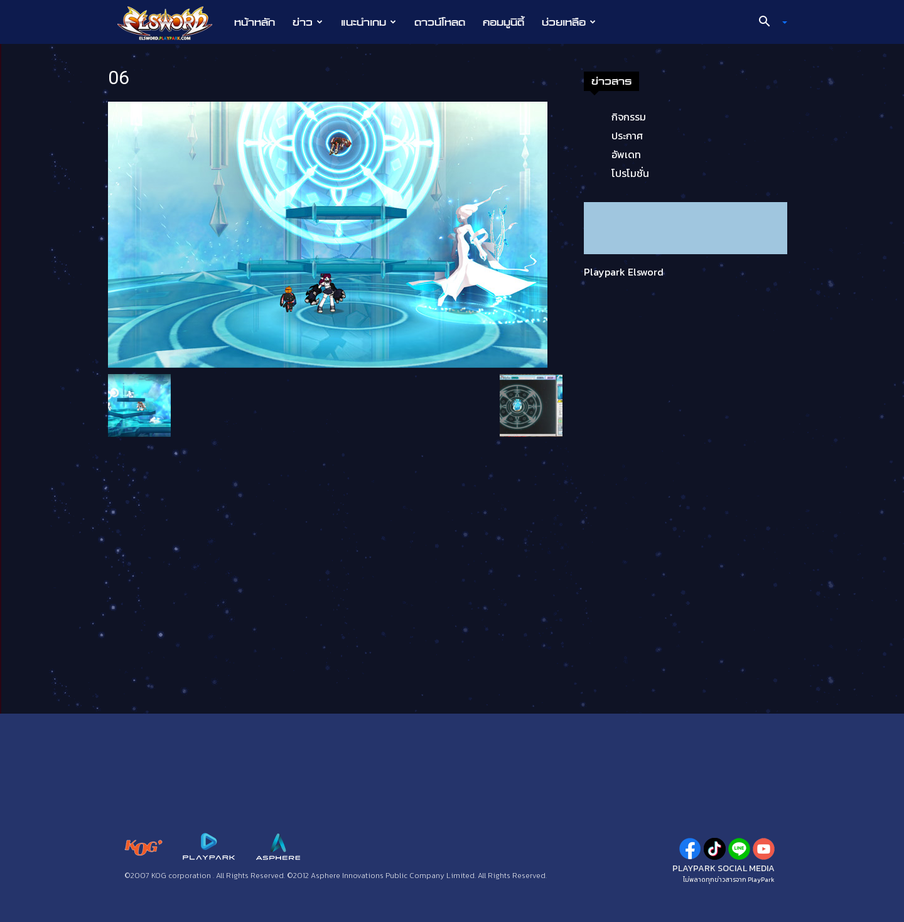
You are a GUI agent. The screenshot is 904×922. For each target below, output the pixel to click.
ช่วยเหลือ (569, 22)
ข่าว (308, 22)
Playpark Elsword (624, 271)
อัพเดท (626, 154)
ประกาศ (627, 135)
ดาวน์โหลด (439, 22)
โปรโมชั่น (630, 173)
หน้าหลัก (254, 22)
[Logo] (171, 22)
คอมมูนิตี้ (503, 22)
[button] (768, 22)
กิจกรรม (628, 116)
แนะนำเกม (368, 22)
